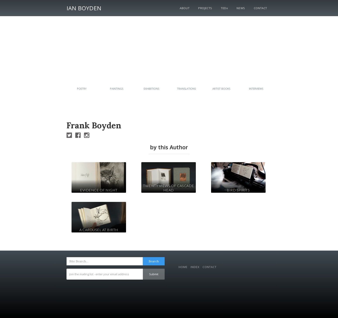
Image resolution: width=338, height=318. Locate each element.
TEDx (224, 8)
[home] (84, 7)
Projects (205, 8)
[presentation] (100, 290)
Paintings (116, 89)
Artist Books (221, 89)
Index (195, 267)
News (241, 8)
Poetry (82, 89)
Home (183, 267)
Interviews (256, 89)
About (184, 8)
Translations (186, 89)
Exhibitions (151, 89)
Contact (260, 8)
